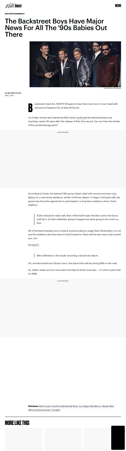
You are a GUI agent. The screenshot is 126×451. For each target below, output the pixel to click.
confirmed (81, 117)
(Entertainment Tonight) (47, 410)
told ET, (35, 244)
